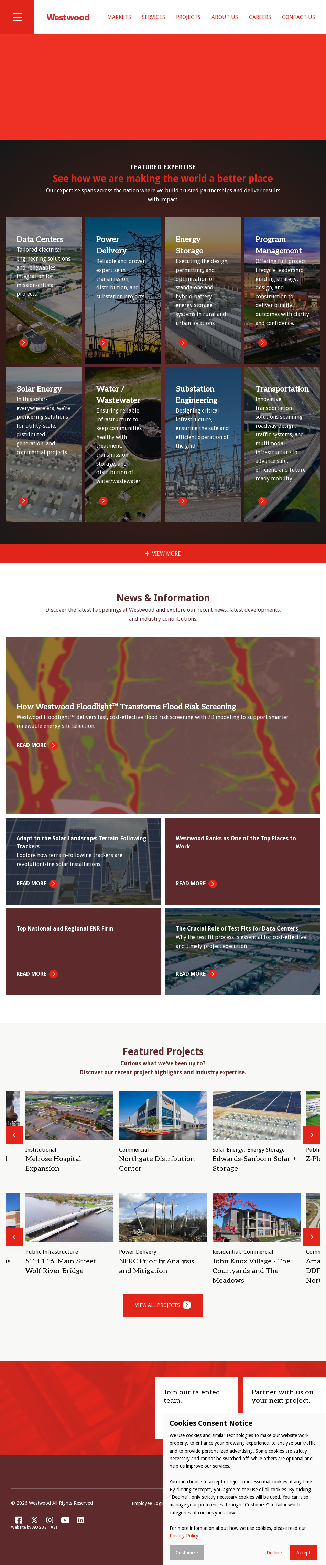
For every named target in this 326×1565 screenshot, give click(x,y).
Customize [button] (187, 1552)
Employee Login (148, 1512)
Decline (274, 1552)
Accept (303, 1552)
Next (311, 1143)
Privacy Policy (184, 1535)
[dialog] (244, 1489)
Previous (14, 1143)
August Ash (45, 1536)
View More (166, 562)
